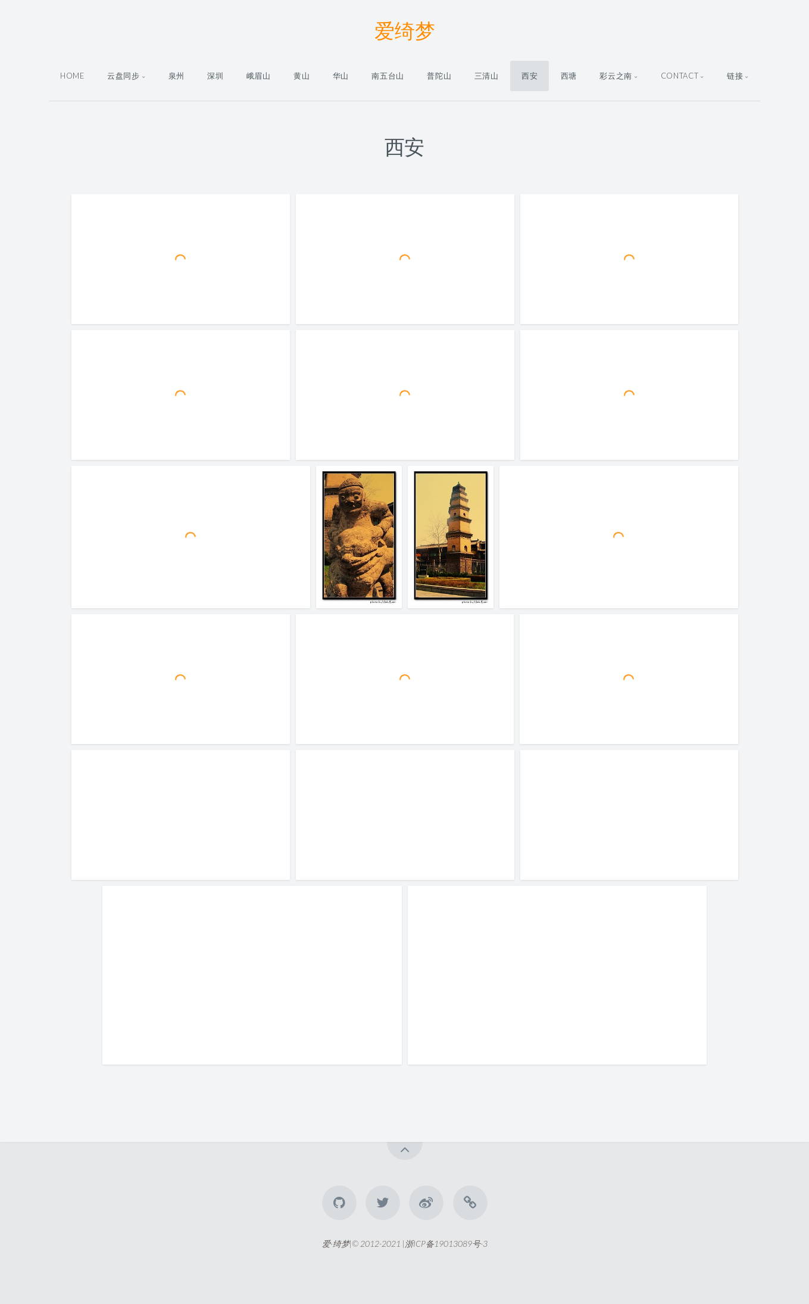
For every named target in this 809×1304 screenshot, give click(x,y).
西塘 (569, 75)
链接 (735, 75)
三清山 (486, 75)
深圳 (215, 75)
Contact (679, 75)
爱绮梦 (404, 30)
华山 (341, 75)
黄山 (301, 75)
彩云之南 (615, 75)
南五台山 (387, 75)
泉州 (176, 75)
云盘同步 (123, 75)
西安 (529, 75)
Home (72, 75)
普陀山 (439, 75)
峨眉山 (258, 75)
